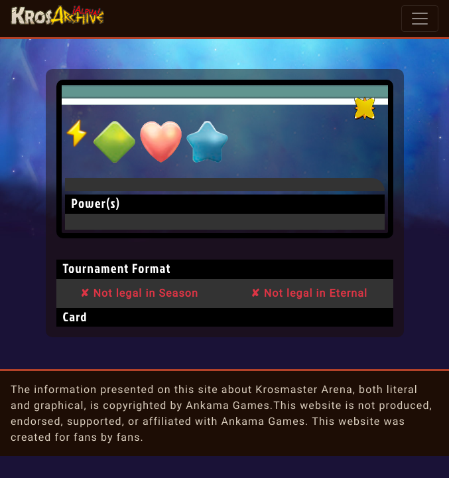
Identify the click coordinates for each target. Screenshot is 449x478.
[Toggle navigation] (419, 18)
